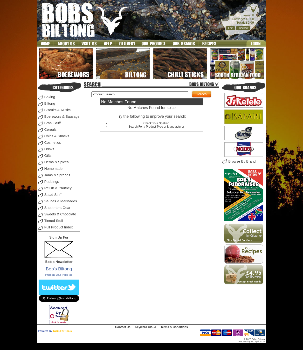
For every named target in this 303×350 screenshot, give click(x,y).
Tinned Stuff (53, 221)
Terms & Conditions (174, 327)
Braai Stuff (52, 123)
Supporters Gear (57, 208)
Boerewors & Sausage (62, 116)
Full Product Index (58, 227)
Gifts (48, 156)
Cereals (50, 129)
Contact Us (122, 327)
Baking (49, 97)
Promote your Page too (58, 274)
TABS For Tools (62, 330)
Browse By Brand (242, 161)
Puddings (51, 182)
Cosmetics (52, 142)
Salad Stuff (53, 195)
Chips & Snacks (56, 136)
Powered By (45, 330)
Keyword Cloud (145, 327)
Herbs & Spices (56, 162)
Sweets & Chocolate (60, 214)
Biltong (49, 103)
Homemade (53, 169)
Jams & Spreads (57, 175)
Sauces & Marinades (60, 201)
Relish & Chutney (58, 188)
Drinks (49, 149)
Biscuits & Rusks (57, 110)
